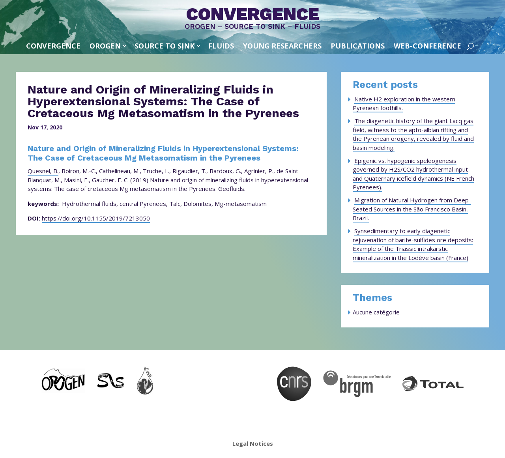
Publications (358, 45)
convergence (53, 45)
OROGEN (105, 45)
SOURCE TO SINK (165, 45)
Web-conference (427, 45)
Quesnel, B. (43, 171)
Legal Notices (252, 443)
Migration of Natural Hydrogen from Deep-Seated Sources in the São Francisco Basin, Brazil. (412, 209)
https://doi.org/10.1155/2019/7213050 (96, 218)
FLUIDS (221, 45)
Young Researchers (282, 45)
